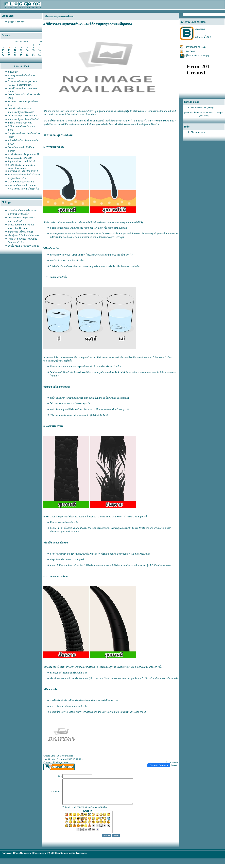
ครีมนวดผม (99, 266)
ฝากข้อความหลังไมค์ (195, 47)
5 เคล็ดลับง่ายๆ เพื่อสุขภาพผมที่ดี (23, 154)
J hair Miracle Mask (62, 403)
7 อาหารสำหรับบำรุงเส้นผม (21, 181)
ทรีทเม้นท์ (61, 700)
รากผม (116, 222)
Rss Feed (190, 51)
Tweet (174, 765)
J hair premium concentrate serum (69, 415)
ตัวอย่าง (11, 21)
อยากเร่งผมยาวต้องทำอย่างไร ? (23, 171)
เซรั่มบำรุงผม (121, 266)
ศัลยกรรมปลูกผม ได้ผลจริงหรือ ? (23, 119)
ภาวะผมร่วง (13, 72)
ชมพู (90, 266)
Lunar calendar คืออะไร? (20, 158)
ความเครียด (168, 111)
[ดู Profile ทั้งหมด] (203, 37)
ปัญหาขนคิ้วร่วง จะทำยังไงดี (21, 161)
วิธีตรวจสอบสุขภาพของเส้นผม (22, 115)
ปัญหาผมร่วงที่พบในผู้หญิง (20, 231)
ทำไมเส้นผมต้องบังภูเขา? (20, 122)
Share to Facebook (159, 765)
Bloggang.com (198, 132)
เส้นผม (81, 111)
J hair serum (72, 559)
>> (40, 41)
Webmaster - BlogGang (202, 107)
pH (127, 409)
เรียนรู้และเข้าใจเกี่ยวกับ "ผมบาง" (23, 235)
